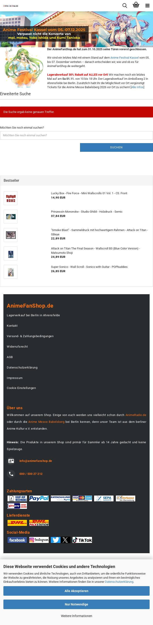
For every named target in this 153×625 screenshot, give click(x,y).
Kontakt (12, 325)
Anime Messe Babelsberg (46, 421)
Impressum (15, 378)
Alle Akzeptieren (76, 591)
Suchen (116, 147)
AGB (10, 357)
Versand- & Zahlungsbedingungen (30, 336)
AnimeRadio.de (136, 415)
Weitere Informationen (76, 616)
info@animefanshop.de (35, 460)
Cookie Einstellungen (21, 388)
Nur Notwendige (76, 604)
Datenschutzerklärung (119, 581)
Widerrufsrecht (17, 346)
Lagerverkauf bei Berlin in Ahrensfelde (33, 315)
